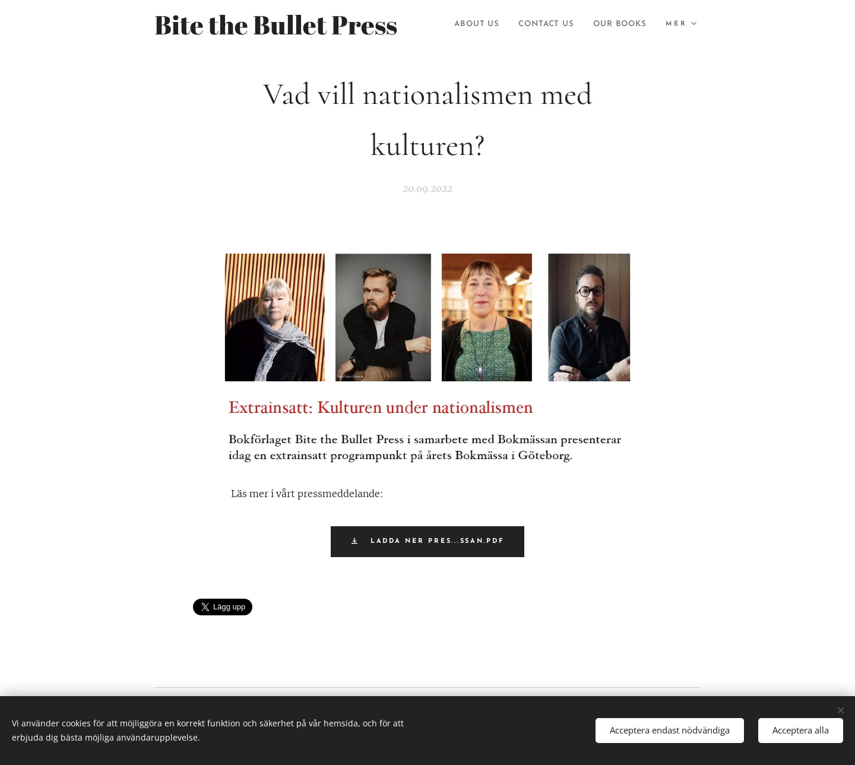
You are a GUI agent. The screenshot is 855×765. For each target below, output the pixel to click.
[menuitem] (539, 24)
